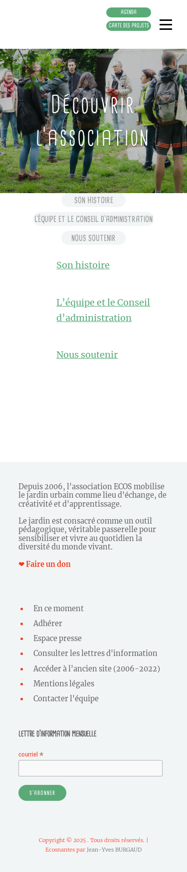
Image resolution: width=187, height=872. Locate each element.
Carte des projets (129, 25)
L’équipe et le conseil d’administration (93, 219)
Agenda (129, 12)
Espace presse (57, 638)
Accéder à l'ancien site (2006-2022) (96, 668)
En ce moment (58, 608)
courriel (30, 754)
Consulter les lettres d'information (95, 653)
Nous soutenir (93, 237)
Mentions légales (63, 683)
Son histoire (93, 200)
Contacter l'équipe (66, 698)
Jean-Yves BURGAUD (114, 849)
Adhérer (47, 623)
